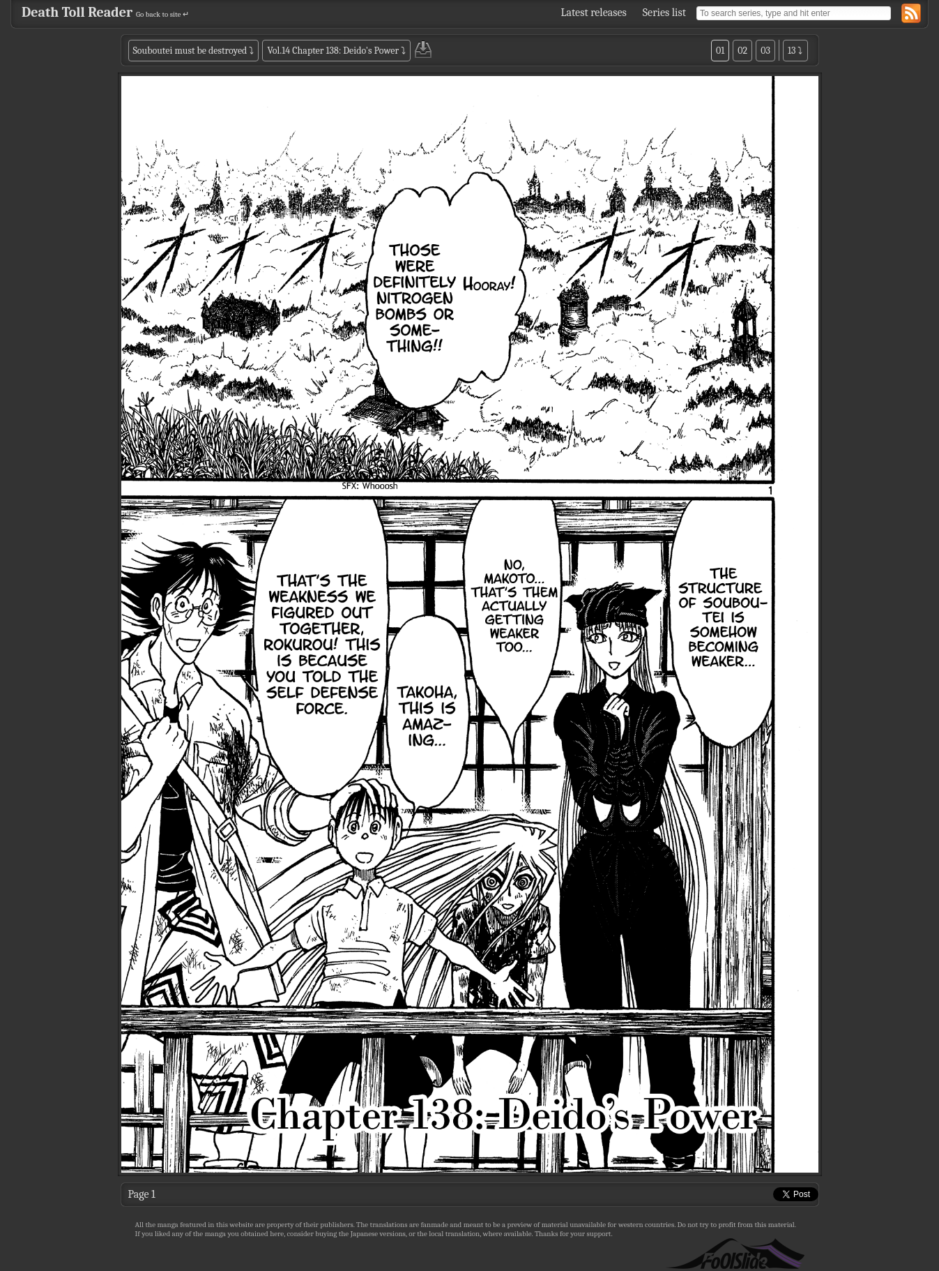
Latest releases (594, 12)
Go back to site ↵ (162, 14)
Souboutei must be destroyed (190, 51)
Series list (664, 12)
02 (742, 51)
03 (765, 51)
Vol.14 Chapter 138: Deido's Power (333, 51)
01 (720, 51)
